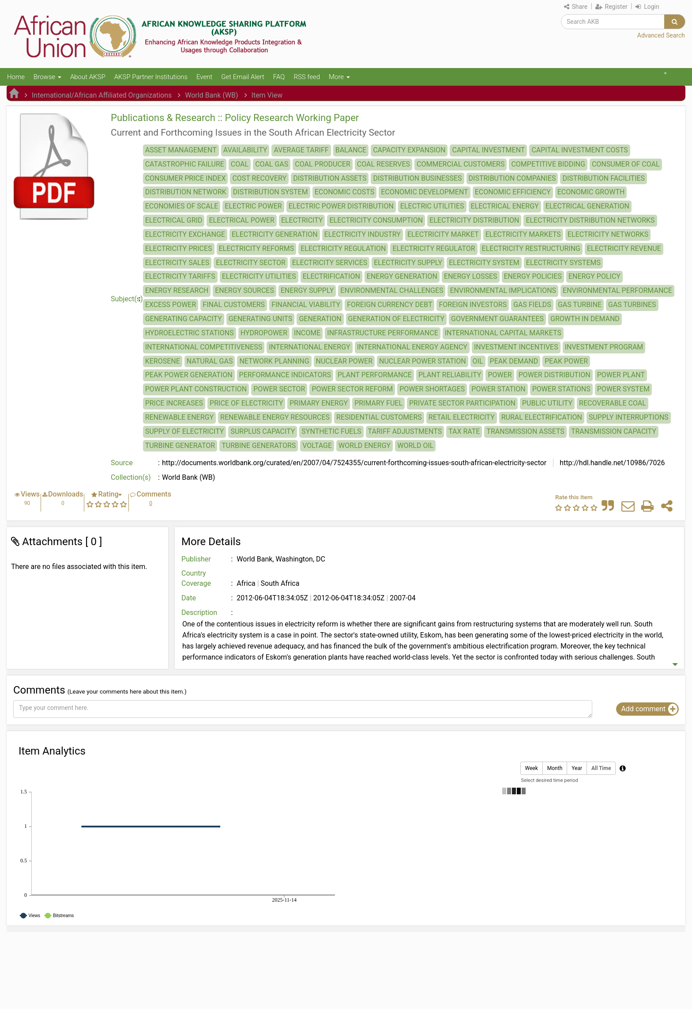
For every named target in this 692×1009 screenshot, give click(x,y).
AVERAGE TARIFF (301, 150)
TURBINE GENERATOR (180, 445)
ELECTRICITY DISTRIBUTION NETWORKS (590, 220)
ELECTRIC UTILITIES (432, 206)
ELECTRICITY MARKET (443, 234)
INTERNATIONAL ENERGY (309, 347)
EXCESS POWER (170, 304)
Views (30, 494)
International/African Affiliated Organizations (102, 95)
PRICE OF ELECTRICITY (246, 403)
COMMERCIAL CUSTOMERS (460, 164)
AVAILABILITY (245, 150)
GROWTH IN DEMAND (585, 319)
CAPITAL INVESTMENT (488, 150)
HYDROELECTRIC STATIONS (189, 333)
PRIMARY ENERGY (319, 403)
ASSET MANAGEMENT (181, 150)
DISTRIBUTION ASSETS (329, 178)
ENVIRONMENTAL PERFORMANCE (617, 290)
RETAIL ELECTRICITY (462, 417)
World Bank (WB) (211, 95)
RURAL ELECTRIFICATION (541, 417)
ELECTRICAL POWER (241, 220)
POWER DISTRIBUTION (554, 375)
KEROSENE (162, 361)
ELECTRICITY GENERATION (275, 234)
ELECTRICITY (302, 220)
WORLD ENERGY (364, 445)
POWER (499, 375)
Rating (108, 494)
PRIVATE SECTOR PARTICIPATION (462, 403)
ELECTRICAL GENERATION (587, 206)
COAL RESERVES (383, 164)
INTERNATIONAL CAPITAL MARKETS (503, 333)
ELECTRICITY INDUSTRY (362, 234)
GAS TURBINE (580, 304)
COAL (239, 164)
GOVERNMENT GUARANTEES (497, 319)
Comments (153, 494)
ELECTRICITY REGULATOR (433, 248)
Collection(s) (131, 477)
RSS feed (306, 77)
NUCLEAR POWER (344, 361)
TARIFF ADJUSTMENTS (405, 431)
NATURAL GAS (210, 361)
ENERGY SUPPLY (307, 290)
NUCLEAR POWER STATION (422, 361)
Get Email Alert (242, 77)
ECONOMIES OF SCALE (181, 206)
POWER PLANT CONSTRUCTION (196, 389)
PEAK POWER (566, 361)
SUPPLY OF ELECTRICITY (184, 431)
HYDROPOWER (264, 333)
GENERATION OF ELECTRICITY (396, 319)
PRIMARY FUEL (378, 403)
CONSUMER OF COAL (626, 164)
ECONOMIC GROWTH (591, 192)
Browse (47, 77)
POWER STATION (498, 389)
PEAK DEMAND (514, 361)
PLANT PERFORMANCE (375, 375)
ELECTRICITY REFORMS (256, 248)
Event (204, 77)
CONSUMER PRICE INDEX (185, 178)
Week (531, 768)
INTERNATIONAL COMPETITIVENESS (204, 347)
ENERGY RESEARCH (177, 290)
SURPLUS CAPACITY (262, 431)
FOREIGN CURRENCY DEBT (389, 304)
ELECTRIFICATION (331, 276)
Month (554, 768)
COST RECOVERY (259, 178)
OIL (478, 361)
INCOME (307, 333)
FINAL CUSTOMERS (234, 304)
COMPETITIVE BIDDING (548, 164)
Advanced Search (661, 35)
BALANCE (351, 150)
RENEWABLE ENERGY (179, 417)
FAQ (279, 77)
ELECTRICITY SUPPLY (408, 262)
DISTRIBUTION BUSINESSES (417, 178)
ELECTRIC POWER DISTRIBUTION (341, 206)
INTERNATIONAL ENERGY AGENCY (412, 347)
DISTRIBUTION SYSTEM (270, 192)
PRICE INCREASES (174, 403)
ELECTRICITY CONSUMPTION (376, 220)
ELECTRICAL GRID (174, 220)
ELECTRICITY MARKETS (523, 234)
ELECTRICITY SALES (177, 262)
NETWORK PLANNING (274, 361)
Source (122, 463)
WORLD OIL (415, 445)
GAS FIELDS (532, 304)
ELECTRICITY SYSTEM (484, 262)
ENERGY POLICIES (533, 276)
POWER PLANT (621, 375)
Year (577, 768)
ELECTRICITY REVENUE (624, 248)
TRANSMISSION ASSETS (525, 431)
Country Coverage (196, 578)
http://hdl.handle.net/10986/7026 (611, 463)
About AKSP (87, 77)
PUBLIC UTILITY (547, 403)
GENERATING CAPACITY (183, 319)
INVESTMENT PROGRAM (604, 347)
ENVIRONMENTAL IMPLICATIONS (503, 290)
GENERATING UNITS (261, 319)
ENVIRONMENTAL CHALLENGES (391, 290)
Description (199, 612)
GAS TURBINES (632, 304)
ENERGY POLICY (594, 276)
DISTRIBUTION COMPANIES (512, 178)
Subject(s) (127, 299)
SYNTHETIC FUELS (331, 431)
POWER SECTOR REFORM (352, 389)
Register (611, 6)
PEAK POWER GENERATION (189, 375)
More (339, 77)
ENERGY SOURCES (244, 290)
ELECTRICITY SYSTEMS (563, 262)
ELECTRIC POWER (253, 206)
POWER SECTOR (279, 389)
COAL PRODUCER (322, 164)
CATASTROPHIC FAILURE (184, 164)
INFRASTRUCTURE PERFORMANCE (382, 333)
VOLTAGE (317, 445)
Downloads (65, 494)
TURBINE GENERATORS (259, 445)
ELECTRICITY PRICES (178, 248)
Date (188, 598)
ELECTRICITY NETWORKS (608, 234)
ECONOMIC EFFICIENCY (513, 192)
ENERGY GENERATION (402, 276)
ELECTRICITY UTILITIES (259, 276)
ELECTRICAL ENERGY (505, 206)
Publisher (196, 559)
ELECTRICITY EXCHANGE (185, 234)
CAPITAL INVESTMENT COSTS (579, 150)
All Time (601, 768)
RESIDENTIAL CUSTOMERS (379, 417)
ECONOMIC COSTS (344, 192)
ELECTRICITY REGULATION (343, 248)
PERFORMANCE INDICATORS (285, 375)
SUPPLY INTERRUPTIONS (629, 417)
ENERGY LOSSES (470, 276)
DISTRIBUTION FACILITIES (603, 178)
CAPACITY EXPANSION (409, 150)
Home (16, 77)
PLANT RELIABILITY (449, 375)
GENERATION (320, 319)
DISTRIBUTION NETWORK (185, 192)
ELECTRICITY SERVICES (329, 262)
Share (575, 6)
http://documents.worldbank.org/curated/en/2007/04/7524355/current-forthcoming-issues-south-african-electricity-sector (354, 463)
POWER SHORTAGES (432, 389)
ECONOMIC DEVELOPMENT (424, 192)
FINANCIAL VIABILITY (305, 304)
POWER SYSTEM (623, 389)
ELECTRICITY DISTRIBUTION (474, 220)
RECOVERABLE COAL (612, 403)
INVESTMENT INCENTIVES (516, 347)
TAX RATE (464, 431)
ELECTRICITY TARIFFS (180, 276)
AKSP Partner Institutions (151, 77)
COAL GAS (271, 164)
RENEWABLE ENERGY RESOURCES (275, 417)
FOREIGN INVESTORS (473, 304)
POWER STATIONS (561, 389)
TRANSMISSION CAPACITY (613, 431)
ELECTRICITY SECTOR (251, 262)
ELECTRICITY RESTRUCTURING (531, 248)
